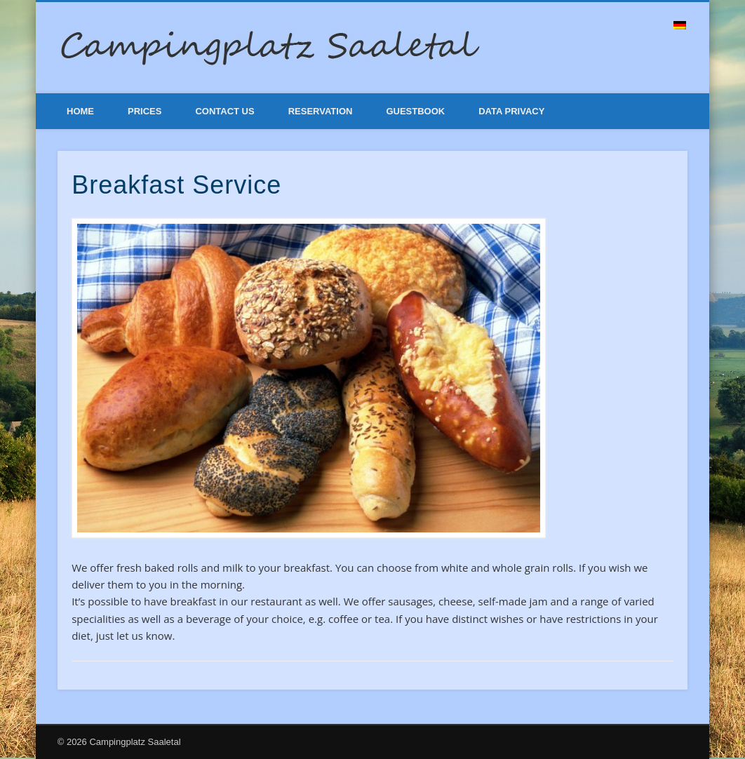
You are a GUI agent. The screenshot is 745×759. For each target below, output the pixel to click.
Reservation (320, 111)
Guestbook (415, 111)
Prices (144, 111)
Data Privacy (511, 111)
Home (80, 111)
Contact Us (224, 111)
